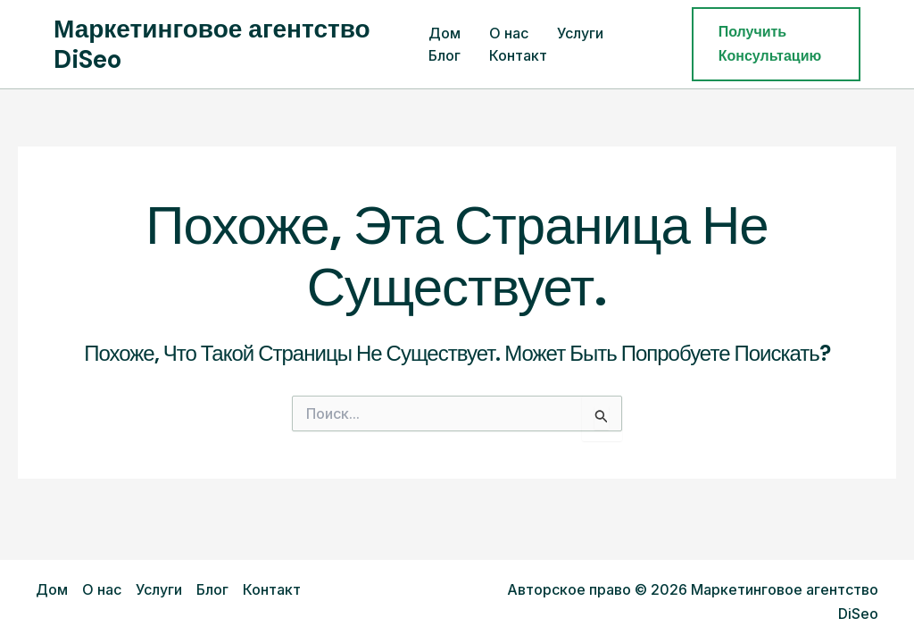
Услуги (580, 33)
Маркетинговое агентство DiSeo (212, 44)
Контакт (518, 55)
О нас (508, 33)
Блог (444, 55)
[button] (776, 44)
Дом (444, 33)
